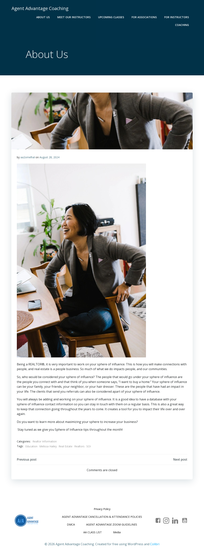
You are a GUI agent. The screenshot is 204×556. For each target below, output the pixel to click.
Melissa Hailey (48, 446)
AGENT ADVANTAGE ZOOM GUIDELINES (111, 525)
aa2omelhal (28, 157)
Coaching (182, 17)
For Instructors (155, 17)
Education (32, 446)
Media (117, 533)
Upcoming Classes (90, 17)
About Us (22, 17)
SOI (89, 446)
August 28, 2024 (50, 157)
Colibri (154, 545)
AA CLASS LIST (92, 533)
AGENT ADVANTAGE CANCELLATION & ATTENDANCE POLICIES (102, 517)
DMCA (71, 525)
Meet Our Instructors (52, 17)
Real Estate (66, 446)
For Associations (123, 17)
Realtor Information (45, 442)
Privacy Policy (102, 509)
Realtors (79, 446)
